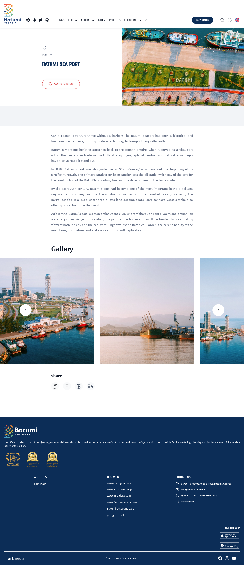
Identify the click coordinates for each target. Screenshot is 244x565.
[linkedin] (90, 386)
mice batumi (202, 20)
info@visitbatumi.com (193, 489)
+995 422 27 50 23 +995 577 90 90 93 (200, 495)
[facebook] (78, 386)
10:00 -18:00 (187, 501)
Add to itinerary (60, 84)
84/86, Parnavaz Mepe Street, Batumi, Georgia (206, 483)
